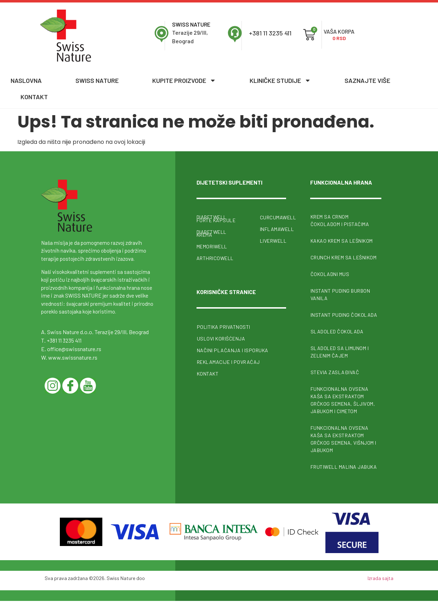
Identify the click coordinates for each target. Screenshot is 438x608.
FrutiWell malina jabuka (344, 467)
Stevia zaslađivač (335, 372)
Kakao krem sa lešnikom (342, 241)
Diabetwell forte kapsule (216, 218)
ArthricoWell (215, 257)
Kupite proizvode (184, 80)
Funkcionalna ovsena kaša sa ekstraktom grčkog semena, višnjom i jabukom (343, 439)
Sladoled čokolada (337, 331)
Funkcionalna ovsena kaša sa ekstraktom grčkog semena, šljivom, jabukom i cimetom (343, 400)
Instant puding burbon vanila (340, 294)
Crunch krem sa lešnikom (344, 257)
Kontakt (34, 97)
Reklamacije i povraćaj (228, 361)
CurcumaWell (273, 217)
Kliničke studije (280, 80)
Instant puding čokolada (344, 315)
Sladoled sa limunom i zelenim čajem (340, 352)
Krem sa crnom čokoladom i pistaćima (340, 220)
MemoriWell (212, 246)
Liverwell (273, 241)
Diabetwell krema (212, 233)
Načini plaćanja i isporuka (232, 349)
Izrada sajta (380, 578)
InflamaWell (273, 229)
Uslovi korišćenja (221, 337)
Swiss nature (97, 80)
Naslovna (26, 80)
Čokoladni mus (330, 274)
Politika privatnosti (223, 326)
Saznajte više (367, 80)
